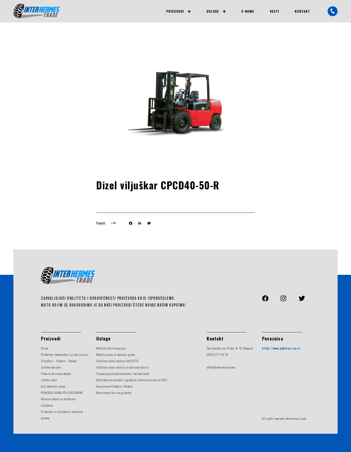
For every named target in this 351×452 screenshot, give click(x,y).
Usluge (212, 11)
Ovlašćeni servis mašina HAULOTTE (117, 361)
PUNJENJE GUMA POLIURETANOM (62, 392)
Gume (44, 348)
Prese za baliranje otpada (56, 373)
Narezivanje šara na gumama (114, 392)
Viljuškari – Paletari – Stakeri (59, 361)
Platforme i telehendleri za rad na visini (65, 354)
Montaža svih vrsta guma (111, 348)
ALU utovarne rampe (53, 386)
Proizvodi (175, 11)
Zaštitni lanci (49, 380)
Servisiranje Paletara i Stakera (114, 386)
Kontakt (302, 11)
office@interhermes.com (221, 367)
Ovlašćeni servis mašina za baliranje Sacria (122, 367)
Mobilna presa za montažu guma (115, 354)
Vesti (274, 11)
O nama (247, 11)
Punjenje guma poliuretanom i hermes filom (122, 373)
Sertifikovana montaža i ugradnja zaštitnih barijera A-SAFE (131, 380)
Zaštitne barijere (51, 367)
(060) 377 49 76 (217, 354)
